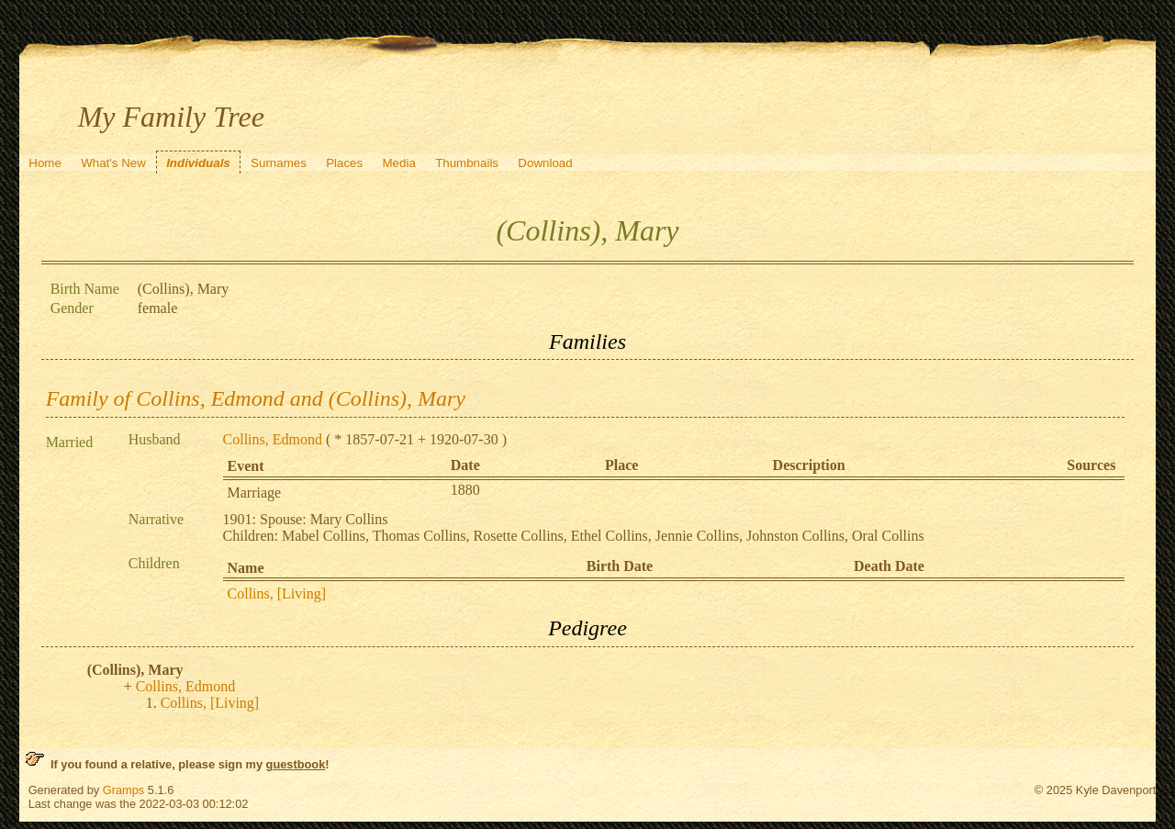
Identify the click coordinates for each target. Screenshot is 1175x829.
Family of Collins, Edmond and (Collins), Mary (255, 398)
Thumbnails (466, 163)
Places (344, 163)
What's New (113, 163)
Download (545, 163)
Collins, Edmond (272, 439)
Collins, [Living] (277, 593)
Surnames (279, 163)
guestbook (296, 764)
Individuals (198, 163)
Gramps (124, 790)
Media (399, 163)
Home (45, 163)
